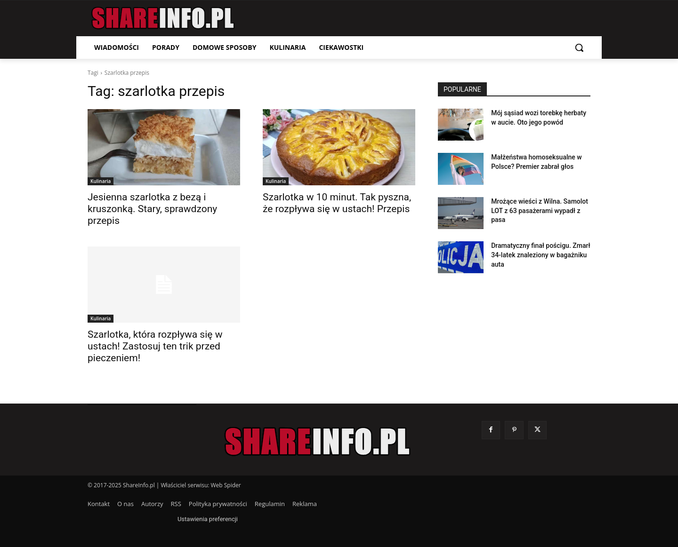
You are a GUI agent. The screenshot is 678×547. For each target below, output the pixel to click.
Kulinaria (100, 181)
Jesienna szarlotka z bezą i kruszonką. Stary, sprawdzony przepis (152, 208)
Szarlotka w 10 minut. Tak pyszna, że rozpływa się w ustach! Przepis (337, 202)
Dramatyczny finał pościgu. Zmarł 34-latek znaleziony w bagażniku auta (540, 255)
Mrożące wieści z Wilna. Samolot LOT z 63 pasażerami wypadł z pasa (539, 210)
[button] (579, 47)
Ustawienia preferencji (208, 519)
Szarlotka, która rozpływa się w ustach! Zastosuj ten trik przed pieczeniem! (155, 346)
